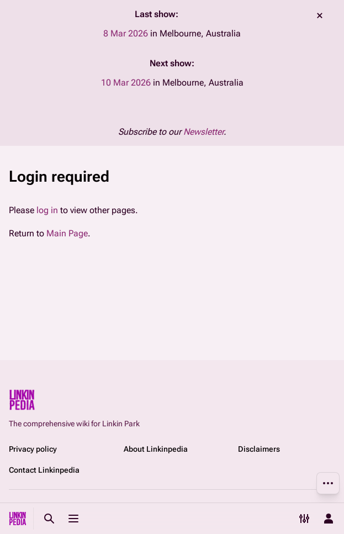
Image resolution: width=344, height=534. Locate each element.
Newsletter (203, 131)
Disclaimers (259, 449)
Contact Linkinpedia (44, 470)
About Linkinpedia (156, 449)
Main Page (67, 233)
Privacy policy (33, 449)
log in (47, 210)
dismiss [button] (319, 15)
